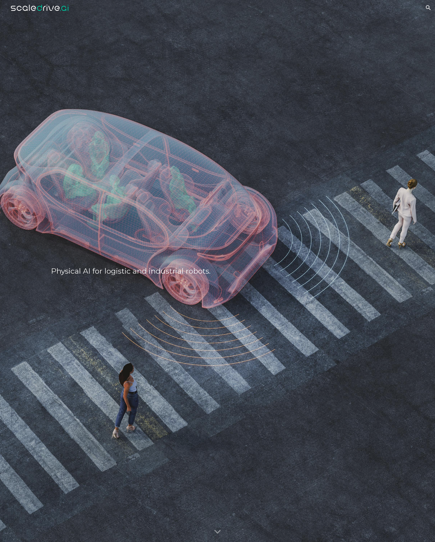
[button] (428, 7)
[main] (160, 271)
